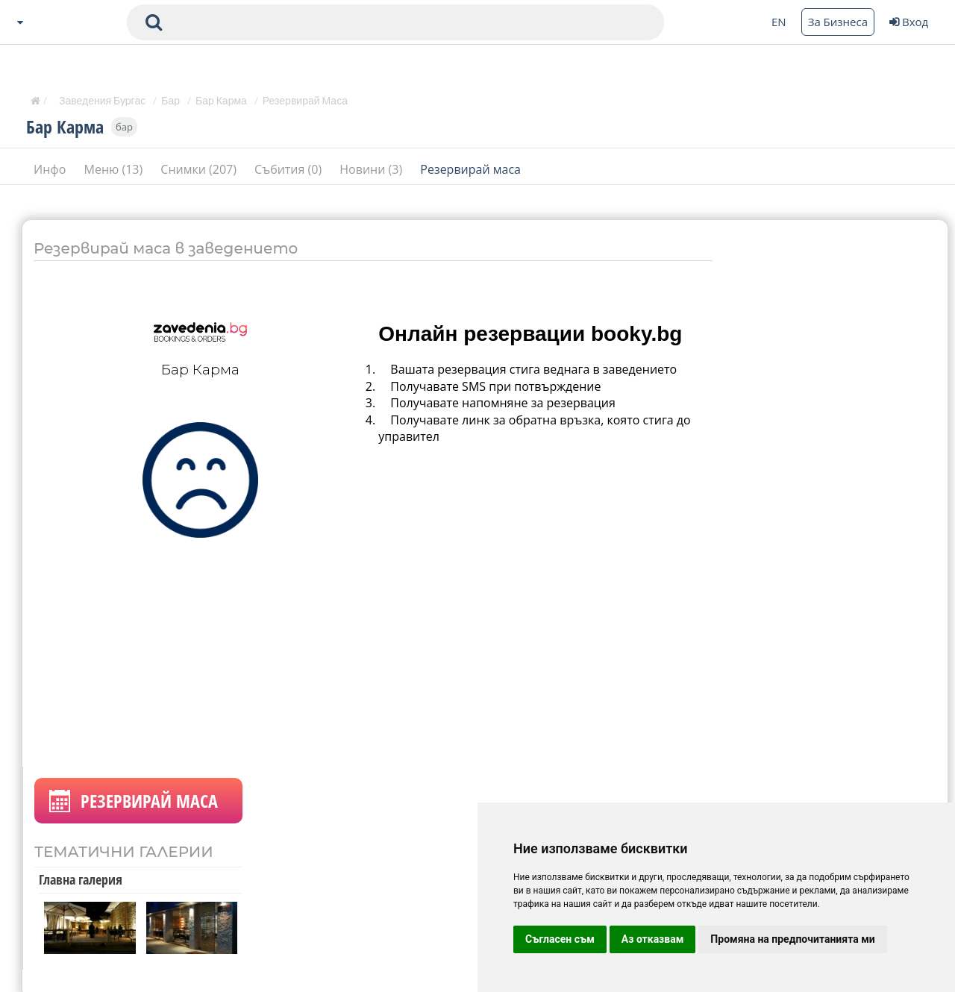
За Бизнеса (838, 21)
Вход (908, 21)
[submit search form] (153, 22)
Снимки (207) (199, 171)
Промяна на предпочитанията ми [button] (792, 939)
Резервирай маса (470, 171)
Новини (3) (372, 171)
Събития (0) (289, 171)
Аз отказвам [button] (652, 939)
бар (124, 128)
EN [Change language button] (778, 21)
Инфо (51, 171)
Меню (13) (115, 171)
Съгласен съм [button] (560, 939)
